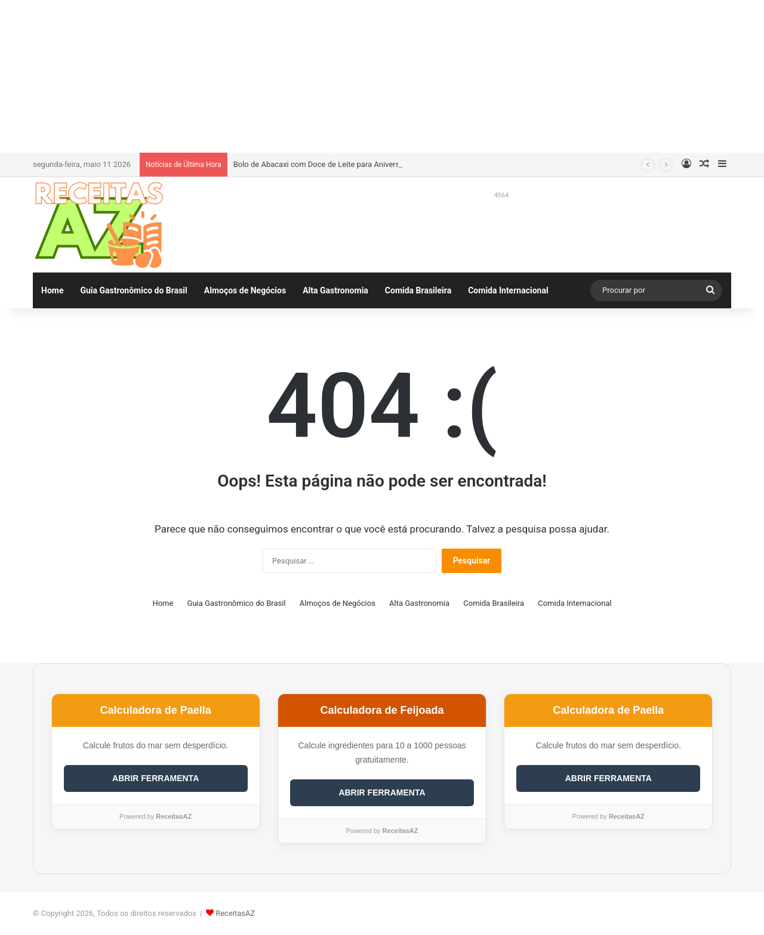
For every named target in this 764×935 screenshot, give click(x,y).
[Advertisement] (382, 74)
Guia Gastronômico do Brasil (133, 290)
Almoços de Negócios (245, 290)
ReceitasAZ (235, 913)
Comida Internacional (508, 290)
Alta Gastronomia (335, 290)
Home (52, 290)
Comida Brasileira (418, 290)
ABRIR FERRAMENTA (155, 778)
